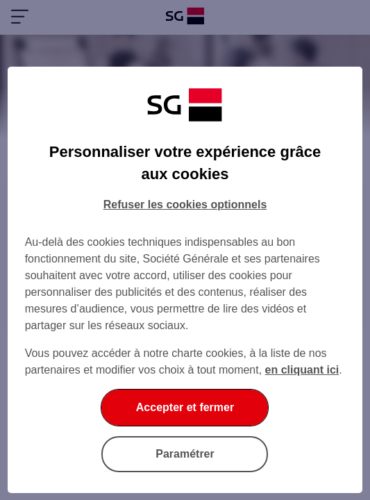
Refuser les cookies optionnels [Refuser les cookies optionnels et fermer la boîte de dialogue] (185, 204)
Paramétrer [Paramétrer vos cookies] (185, 454)
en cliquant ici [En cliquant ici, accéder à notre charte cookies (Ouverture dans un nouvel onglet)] (302, 370)
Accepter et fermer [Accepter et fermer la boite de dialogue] (185, 407)
